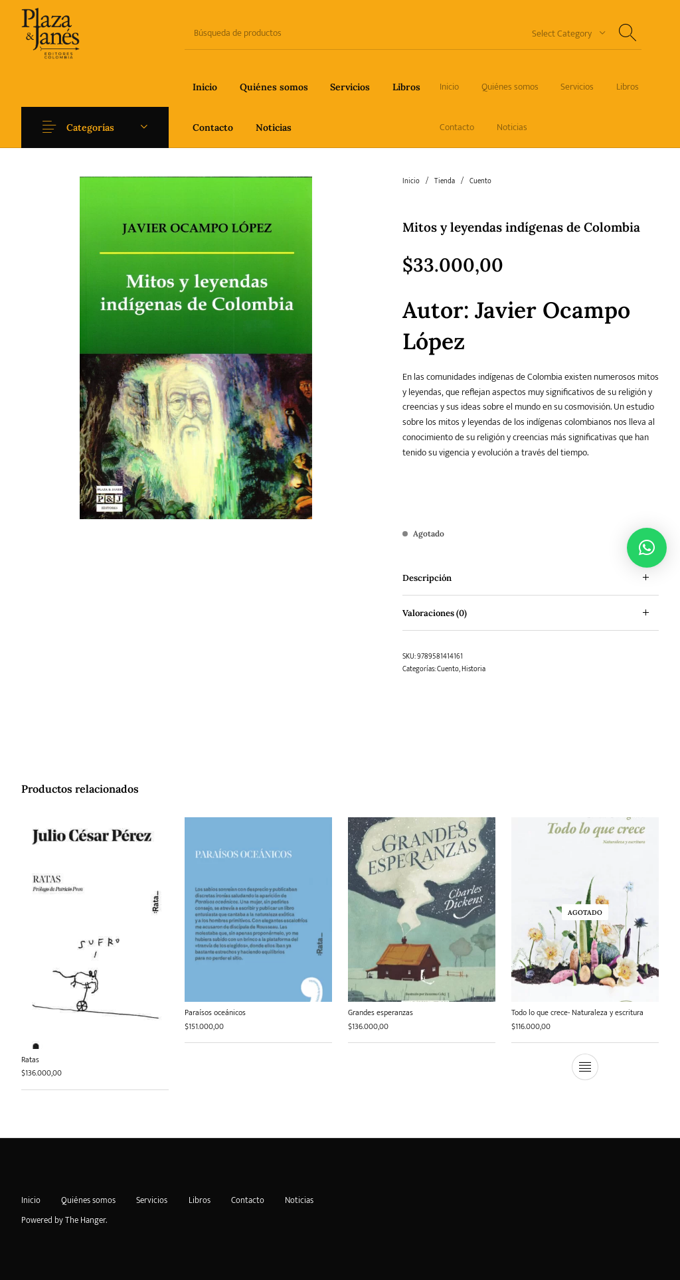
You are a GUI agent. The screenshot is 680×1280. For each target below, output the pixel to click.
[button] (647, 548)
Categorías (90, 127)
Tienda (444, 181)
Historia (473, 669)
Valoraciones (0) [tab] (434, 613)
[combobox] (564, 33)
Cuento (480, 181)
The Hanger (85, 1220)
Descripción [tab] (427, 578)
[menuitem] (204, 86)
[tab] (530, 578)
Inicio (411, 181)
